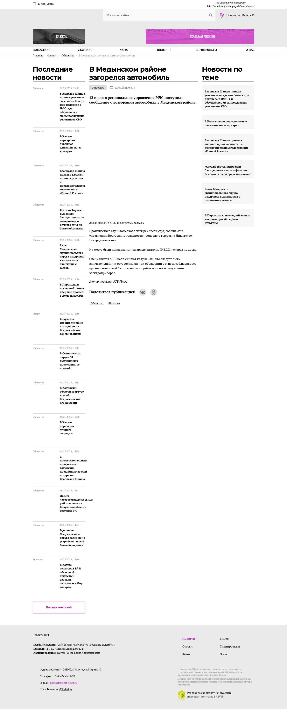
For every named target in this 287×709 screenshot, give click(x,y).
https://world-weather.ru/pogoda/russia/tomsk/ (230, 6)
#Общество (96, 303)
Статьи (84, 50)
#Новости (114, 303)
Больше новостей (59, 607)
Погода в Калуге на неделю (231, 2)
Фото (124, 50)
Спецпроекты (206, 50)
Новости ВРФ (41, 635)
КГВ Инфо (120, 281)
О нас (250, 50)
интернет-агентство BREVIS (205, 696)
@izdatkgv (65, 689)
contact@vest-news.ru (63, 682)
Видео (162, 50)
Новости (41, 50)
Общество (98, 87)
